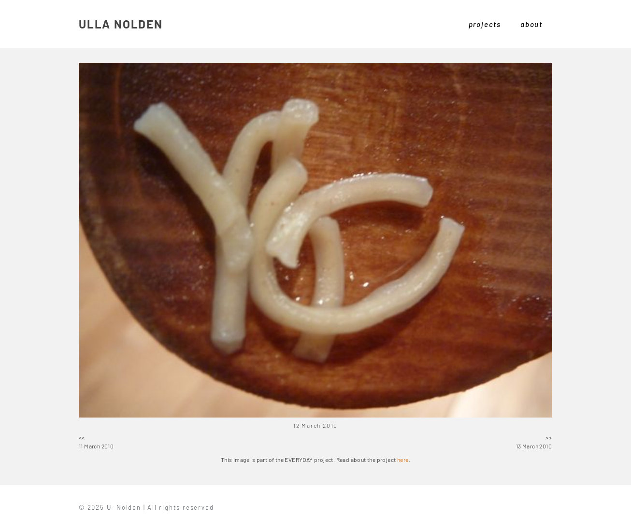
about (531, 24)
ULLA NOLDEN (121, 24)
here (403, 459)
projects (485, 24)
